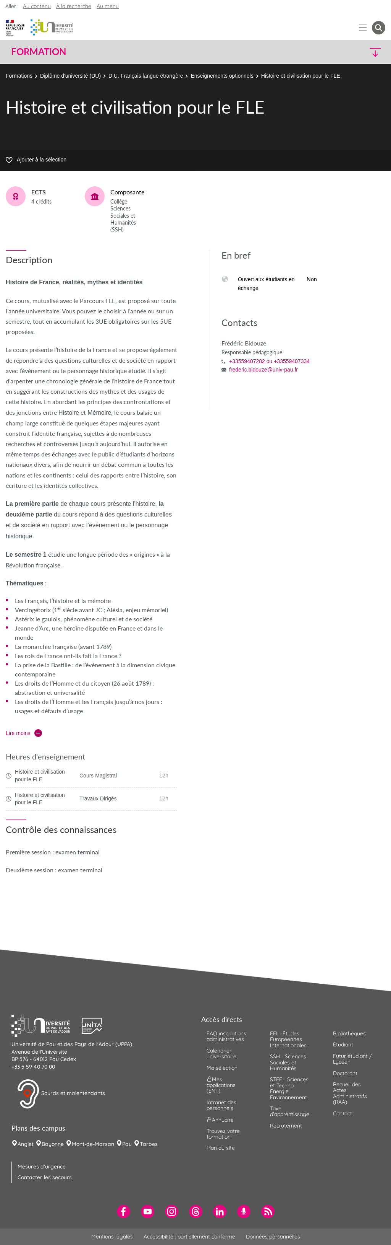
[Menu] (363, 27)
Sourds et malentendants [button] (61, 1094)
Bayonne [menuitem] (53, 1144)
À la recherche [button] (73, 6)
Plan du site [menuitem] (221, 1147)
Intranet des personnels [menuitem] (221, 1105)
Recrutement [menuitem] (286, 1125)
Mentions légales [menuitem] (112, 1236)
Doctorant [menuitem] (345, 1073)
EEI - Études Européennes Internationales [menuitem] (288, 1039)
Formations (19, 76)
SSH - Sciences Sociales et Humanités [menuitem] (288, 1062)
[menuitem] (123, 1211)
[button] (340, 52)
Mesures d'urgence (42, 1166)
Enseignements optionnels (222, 76)
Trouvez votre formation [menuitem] (223, 1134)
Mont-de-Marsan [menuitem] (93, 1144)
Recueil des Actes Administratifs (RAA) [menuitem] (350, 1093)
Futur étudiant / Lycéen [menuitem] (352, 1059)
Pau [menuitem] (127, 1144)
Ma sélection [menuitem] (222, 1067)
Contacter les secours (45, 1177)
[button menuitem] (378, 27)
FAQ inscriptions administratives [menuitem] (226, 1036)
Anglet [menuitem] (26, 1144)
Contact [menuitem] (342, 1113)
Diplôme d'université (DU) (70, 76)
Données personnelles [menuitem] (273, 1236)
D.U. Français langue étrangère (145, 76)
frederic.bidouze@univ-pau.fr (263, 370)
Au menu (108, 6)
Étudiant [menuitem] (343, 1044)
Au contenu (37, 6)
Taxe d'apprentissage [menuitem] (289, 1111)
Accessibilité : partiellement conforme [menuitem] (189, 1236)
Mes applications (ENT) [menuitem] (221, 1085)
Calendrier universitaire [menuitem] (221, 1053)
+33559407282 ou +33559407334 (269, 361)
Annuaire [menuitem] (220, 1119)
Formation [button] (38, 51)
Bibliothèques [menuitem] (349, 1033)
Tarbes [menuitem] (149, 1144)
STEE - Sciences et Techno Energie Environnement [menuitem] (289, 1088)
